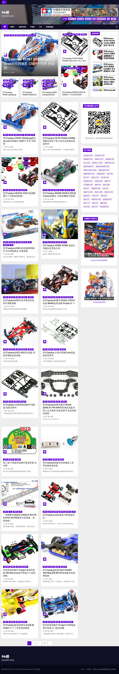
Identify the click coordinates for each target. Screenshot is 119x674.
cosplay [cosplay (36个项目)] (88, 155)
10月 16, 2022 (49, 359)
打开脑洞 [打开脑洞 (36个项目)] (88, 185)
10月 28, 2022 (49, 306)
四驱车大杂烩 (72, 19)
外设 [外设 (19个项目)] (110, 174)
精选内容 (29, 35)
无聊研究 (113, 19)
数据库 (77, 34)
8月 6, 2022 (49, 469)
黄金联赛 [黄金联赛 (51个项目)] (104, 207)
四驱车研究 (88, 19)
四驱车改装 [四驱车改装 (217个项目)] (104, 170)
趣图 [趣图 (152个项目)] (103, 203)
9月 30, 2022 (9, 411)
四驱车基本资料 (101, 19)
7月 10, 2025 (49, 147)
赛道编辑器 (49, 27)
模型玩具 (18, 35)
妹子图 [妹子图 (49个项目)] (105, 177)
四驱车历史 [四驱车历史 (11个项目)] (109, 163)
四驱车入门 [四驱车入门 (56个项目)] (97, 163)
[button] (117, 27)
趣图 (94, 19)
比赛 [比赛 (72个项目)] (95, 196)
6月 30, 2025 (9, 199)
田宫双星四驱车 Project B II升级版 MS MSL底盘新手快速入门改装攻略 (19, 573)
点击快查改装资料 (99, 302)
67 (45, 643)
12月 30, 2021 (9, 631)
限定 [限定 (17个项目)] (95, 207)
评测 (34, 35)
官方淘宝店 (37, 669)
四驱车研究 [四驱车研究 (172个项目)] (89, 174)
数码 (108, 19)
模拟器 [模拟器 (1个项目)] (87, 196)
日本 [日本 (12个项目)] (105, 188)
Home (83, 669)
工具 (40, 27)
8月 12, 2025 (10, 72)
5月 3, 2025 (48, 251)
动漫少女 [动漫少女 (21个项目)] (99, 159)
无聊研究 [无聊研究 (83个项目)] (95, 188)
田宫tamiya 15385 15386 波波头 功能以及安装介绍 (109, 80)
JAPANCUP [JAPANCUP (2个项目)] (99, 155)
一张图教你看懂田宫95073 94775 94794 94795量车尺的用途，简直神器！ (19, 518)
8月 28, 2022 (49, 417)
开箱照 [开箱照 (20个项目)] (98, 181)
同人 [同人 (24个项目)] (87, 163)
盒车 (23, 35)
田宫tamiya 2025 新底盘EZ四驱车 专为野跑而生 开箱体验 (109, 69)
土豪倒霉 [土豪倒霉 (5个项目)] (101, 174)
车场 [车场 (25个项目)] (87, 207)
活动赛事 (18, 459)
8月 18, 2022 (9, 469)
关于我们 (88, 669)
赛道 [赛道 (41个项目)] (95, 203)
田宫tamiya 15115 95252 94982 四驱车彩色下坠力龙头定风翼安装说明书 (74, 60)
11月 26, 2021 (49, 631)
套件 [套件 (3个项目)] (86, 177)
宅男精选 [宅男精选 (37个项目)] (88, 181)
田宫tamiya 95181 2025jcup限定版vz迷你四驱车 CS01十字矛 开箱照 (29, 63)
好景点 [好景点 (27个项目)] (95, 177)
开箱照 (32, 27)
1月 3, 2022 (48, 579)
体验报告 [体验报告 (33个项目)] (88, 159)
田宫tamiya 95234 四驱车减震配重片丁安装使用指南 (73, 93)
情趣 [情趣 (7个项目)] (107, 181)
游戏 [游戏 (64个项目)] (104, 196)
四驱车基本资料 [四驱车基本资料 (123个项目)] (102, 166)
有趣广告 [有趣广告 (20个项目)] (88, 192)
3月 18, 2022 (9, 579)
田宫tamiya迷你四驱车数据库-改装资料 (104, 669)
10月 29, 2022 (9, 306)
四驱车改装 (80, 19)
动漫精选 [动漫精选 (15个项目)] (109, 159)
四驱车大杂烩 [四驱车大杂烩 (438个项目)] (90, 170)
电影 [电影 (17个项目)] (86, 199)
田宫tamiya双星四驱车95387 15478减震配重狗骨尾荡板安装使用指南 (59, 573)
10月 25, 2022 (9, 359)
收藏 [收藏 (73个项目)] (98, 185)
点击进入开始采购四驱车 (99, 260)
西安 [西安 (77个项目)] (87, 203)
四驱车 (12, 27)
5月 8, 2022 (49, 521)
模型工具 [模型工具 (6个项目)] (109, 192)
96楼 (5, 12)
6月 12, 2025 (9, 254)
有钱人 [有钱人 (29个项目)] (98, 192)
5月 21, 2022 (9, 524)
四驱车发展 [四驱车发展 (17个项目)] (89, 166)
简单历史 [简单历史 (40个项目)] (96, 199)
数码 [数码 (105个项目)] (106, 185)
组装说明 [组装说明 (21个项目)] (107, 199)
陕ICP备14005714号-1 (7, 669)
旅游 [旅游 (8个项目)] (86, 188)
